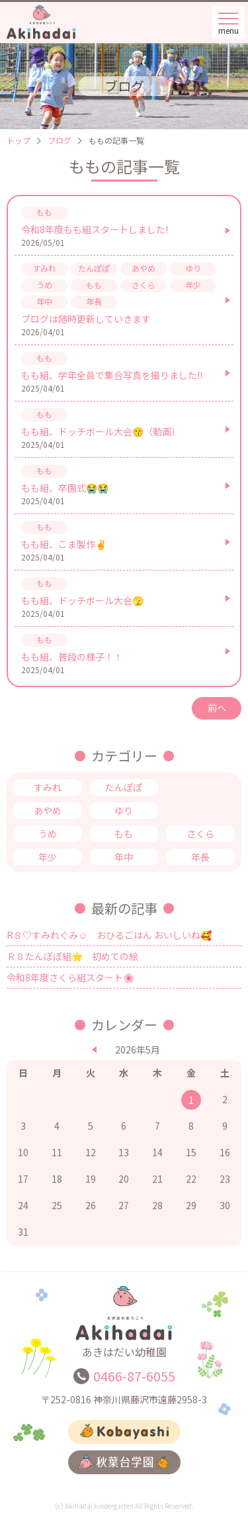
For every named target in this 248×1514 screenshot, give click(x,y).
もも (123, 833)
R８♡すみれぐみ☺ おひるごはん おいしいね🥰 (109, 935)
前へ (217, 707)
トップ (18, 140)
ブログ (59, 140)
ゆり (123, 810)
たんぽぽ (123, 787)
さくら (200, 833)
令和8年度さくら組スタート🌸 (70, 977)
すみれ (48, 787)
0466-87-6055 (134, 1375)
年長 (200, 856)
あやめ (48, 810)
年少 (47, 856)
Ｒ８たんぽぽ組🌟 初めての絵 (72, 956)
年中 (123, 856)
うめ (47, 833)
